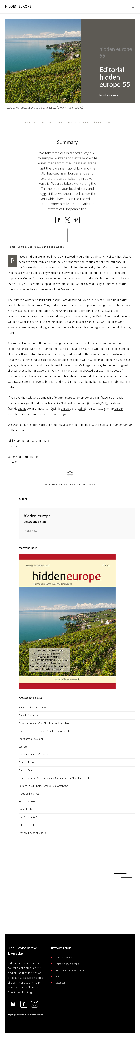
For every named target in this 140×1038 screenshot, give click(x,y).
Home (28, 122)
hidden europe (55, 247)
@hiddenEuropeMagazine (68, 408)
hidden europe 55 (67, 122)
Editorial (35, 247)
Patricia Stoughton (70, 349)
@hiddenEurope (69, 403)
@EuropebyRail (96, 403)
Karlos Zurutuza (106, 316)
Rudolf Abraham (18, 349)
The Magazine (45, 122)
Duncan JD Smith (41, 349)
